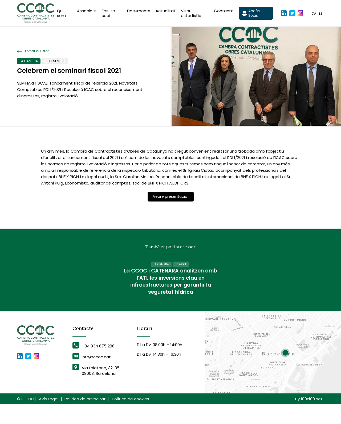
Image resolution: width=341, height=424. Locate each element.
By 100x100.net (309, 418)
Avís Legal (48, 418)
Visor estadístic (191, 14)
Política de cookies (130, 418)
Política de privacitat (85, 418)
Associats (86, 11)
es (321, 14)
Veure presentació (170, 196)
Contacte (224, 11)
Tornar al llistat (33, 51)
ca (313, 14)
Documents (138, 11)
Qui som (61, 14)
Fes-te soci (108, 14)
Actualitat (166, 11)
